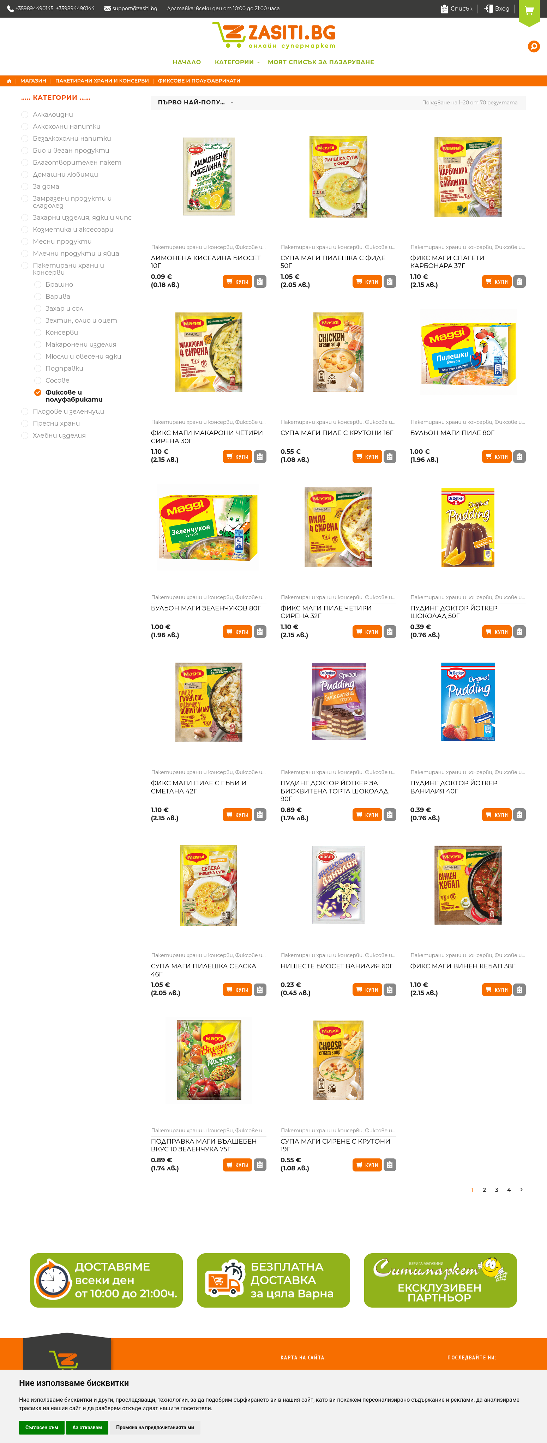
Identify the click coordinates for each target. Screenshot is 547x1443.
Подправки (64, 368)
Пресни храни (56, 423)
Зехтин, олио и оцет (81, 320)
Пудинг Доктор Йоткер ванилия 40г (454, 787)
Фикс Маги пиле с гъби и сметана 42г (199, 787)
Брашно (59, 284)
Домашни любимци (65, 174)
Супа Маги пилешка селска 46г (204, 970)
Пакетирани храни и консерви (102, 81)
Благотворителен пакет (77, 162)
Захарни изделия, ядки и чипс (82, 217)
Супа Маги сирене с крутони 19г (335, 1145)
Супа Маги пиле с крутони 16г (337, 433)
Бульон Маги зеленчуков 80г (206, 608)
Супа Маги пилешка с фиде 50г (333, 262)
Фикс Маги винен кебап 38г (463, 966)
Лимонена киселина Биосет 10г (206, 262)
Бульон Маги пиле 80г (452, 433)
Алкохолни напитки (67, 126)
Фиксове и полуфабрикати (74, 396)
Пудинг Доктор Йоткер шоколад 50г (454, 612)
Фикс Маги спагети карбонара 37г (447, 262)
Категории (234, 62)
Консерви (62, 332)
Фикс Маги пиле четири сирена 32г (326, 612)
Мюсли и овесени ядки (83, 356)
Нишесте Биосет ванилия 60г (337, 966)
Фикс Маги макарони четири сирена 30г (207, 437)
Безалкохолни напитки (72, 138)
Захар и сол (64, 308)
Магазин (33, 81)
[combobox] (196, 103)
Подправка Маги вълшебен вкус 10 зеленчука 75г (204, 1145)
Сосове (58, 380)
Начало (187, 62)
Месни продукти (62, 241)
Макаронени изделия (81, 344)
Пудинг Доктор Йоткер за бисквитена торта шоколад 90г (334, 791)
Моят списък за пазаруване (321, 62)
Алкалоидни (53, 114)
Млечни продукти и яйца (76, 253)
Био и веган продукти (71, 150)
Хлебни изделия (59, 435)
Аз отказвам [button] (87, 1427)
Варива (58, 296)
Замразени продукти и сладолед (72, 202)
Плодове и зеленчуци (68, 411)
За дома (46, 186)
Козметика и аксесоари (73, 229)
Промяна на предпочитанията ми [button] (155, 1427)
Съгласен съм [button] (41, 1427)
